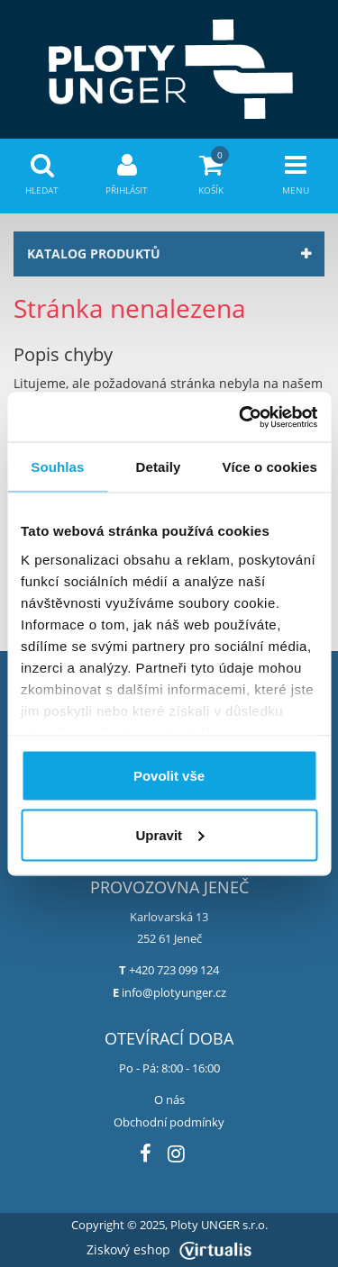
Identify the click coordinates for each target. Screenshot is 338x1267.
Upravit (169, 834)
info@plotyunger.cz (174, 992)
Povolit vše (169, 775)
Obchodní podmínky (169, 1122)
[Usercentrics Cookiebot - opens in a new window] (240, 417)
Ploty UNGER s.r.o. (219, 1225)
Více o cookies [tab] (269, 467)
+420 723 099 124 (174, 970)
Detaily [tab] (158, 467)
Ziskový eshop (169, 1249)
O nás (169, 1099)
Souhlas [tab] (57, 467)
